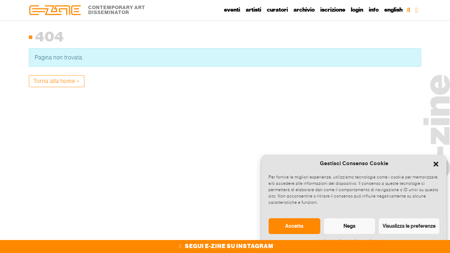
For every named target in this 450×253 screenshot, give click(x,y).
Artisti (253, 9)
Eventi (232, 9)
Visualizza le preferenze (409, 226)
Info (374, 9)
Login (357, 9)
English (393, 9)
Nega (349, 226)
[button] (435, 163)
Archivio (304, 9)
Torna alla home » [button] (56, 81)
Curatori (277, 9)
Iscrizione (332, 9)
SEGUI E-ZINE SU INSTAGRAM (225, 246)
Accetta (294, 226)
